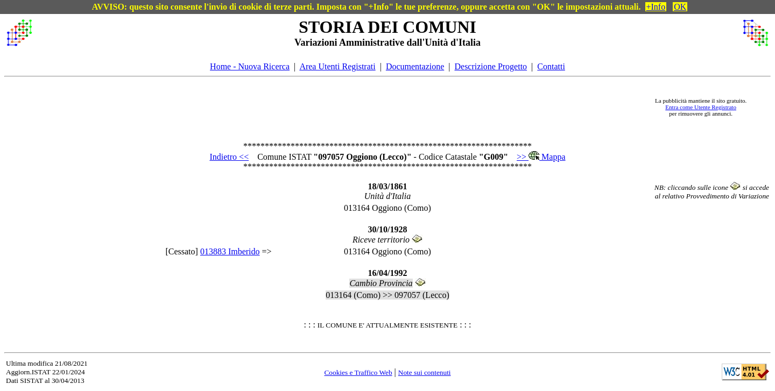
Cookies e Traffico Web (358, 372)
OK (680, 6)
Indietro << (229, 156)
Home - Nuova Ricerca (250, 66)
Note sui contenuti (424, 372)
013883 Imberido (230, 251)
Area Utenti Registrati (337, 66)
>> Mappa (541, 156)
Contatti (551, 66)
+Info (656, 6)
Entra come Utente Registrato (700, 107)
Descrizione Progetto (490, 66)
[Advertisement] (340, 107)
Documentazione (415, 66)
